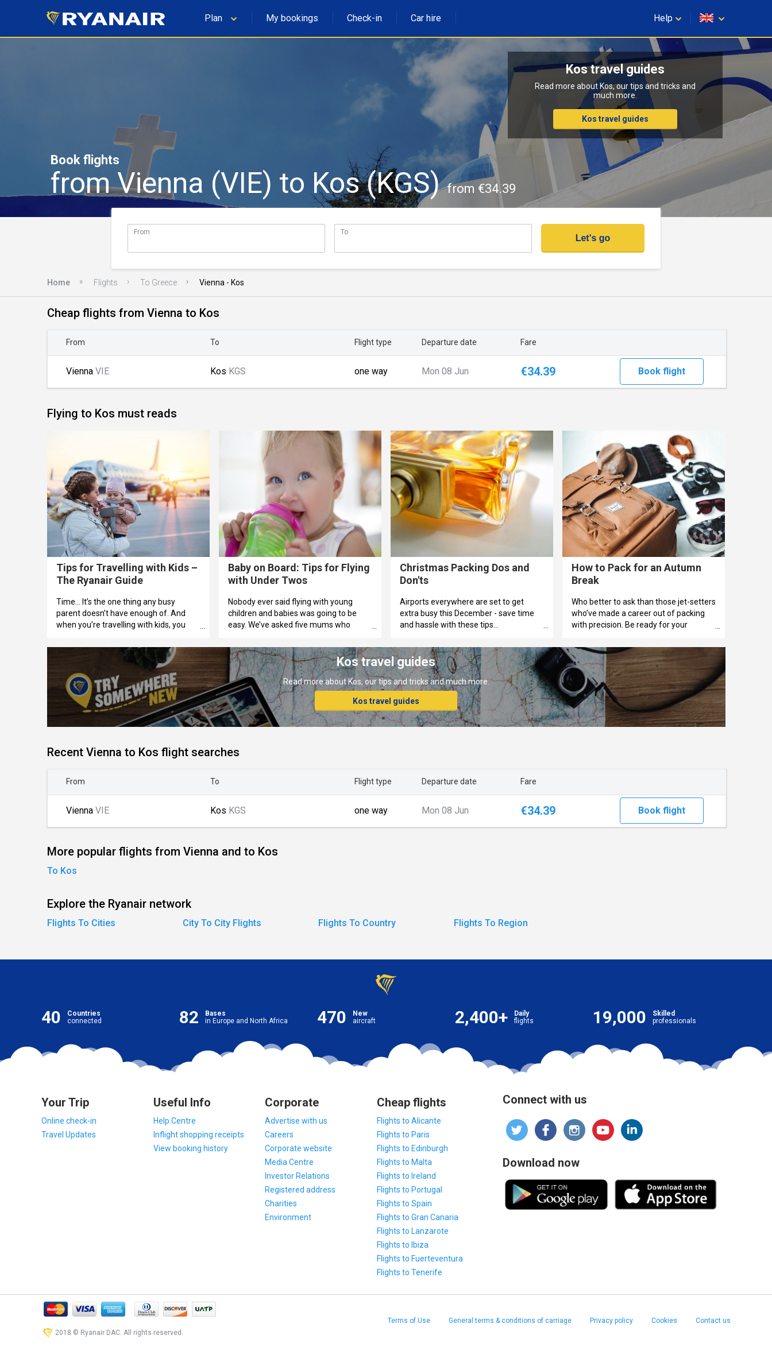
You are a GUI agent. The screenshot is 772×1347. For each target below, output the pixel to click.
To (344, 231)
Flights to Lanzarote (413, 1231)
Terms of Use (409, 1321)
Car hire (426, 18)
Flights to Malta (404, 1162)
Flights (106, 282)
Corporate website (298, 1148)
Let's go (593, 238)
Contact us (713, 1321)
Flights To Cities (81, 923)
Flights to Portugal (409, 1189)
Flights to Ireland (406, 1175)
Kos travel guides (615, 118)
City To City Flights (222, 923)
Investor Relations (297, 1175)
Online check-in (68, 1120)
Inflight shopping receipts (198, 1134)
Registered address (300, 1189)
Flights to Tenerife (409, 1272)
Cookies (664, 1321)
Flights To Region (491, 923)
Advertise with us (296, 1120)
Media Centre (289, 1162)
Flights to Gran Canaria (417, 1217)
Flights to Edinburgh (412, 1148)
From (142, 231)
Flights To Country (357, 923)
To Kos (62, 870)
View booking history (190, 1148)
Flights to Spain (404, 1203)
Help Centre (174, 1120)
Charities (281, 1203)
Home (58, 282)
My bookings (292, 18)
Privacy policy (611, 1321)
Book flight (661, 371)
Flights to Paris (403, 1134)
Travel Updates (68, 1134)
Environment (288, 1217)
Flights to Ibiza (403, 1244)
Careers (279, 1134)
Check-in (364, 18)
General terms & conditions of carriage (510, 1321)
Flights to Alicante (409, 1120)
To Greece (158, 282)
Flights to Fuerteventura (420, 1258)
